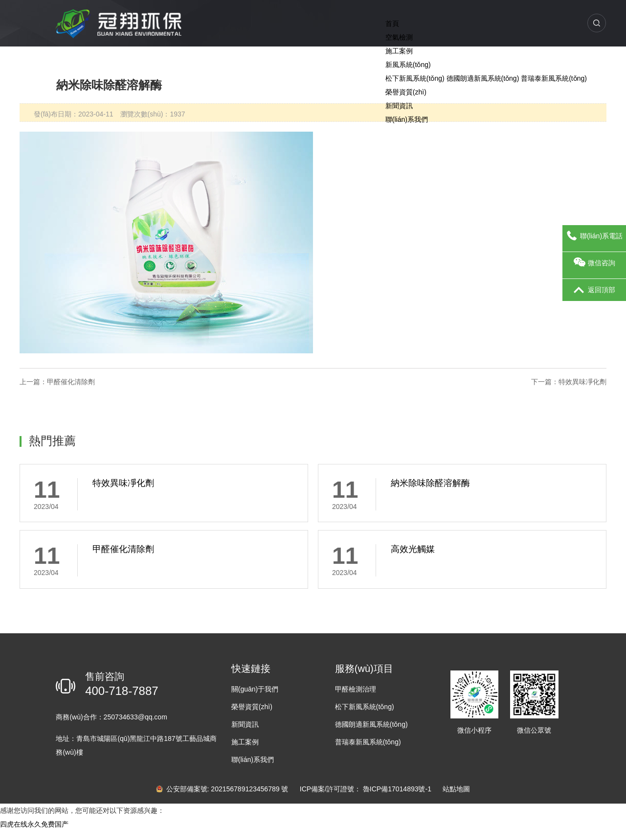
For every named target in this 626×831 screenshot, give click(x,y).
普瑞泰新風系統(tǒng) (554, 78)
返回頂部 (594, 290)
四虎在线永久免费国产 (34, 824)
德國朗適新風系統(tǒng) (483, 78)
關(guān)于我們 (254, 689)
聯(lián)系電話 (594, 236)
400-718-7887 (121, 690)
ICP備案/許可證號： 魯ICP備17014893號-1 (366, 789)
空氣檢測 (399, 37)
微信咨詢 (594, 263)
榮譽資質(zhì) (405, 92)
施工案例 (399, 51)
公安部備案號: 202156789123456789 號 (223, 789)
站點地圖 (456, 789)
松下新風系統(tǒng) (415, 78)
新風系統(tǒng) (408, 65)
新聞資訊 (399, 106)
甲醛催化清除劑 (71, 382)
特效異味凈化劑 (582, 382)
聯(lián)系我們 (406, 119)
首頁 (392, 23)
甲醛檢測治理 (355, 689)
